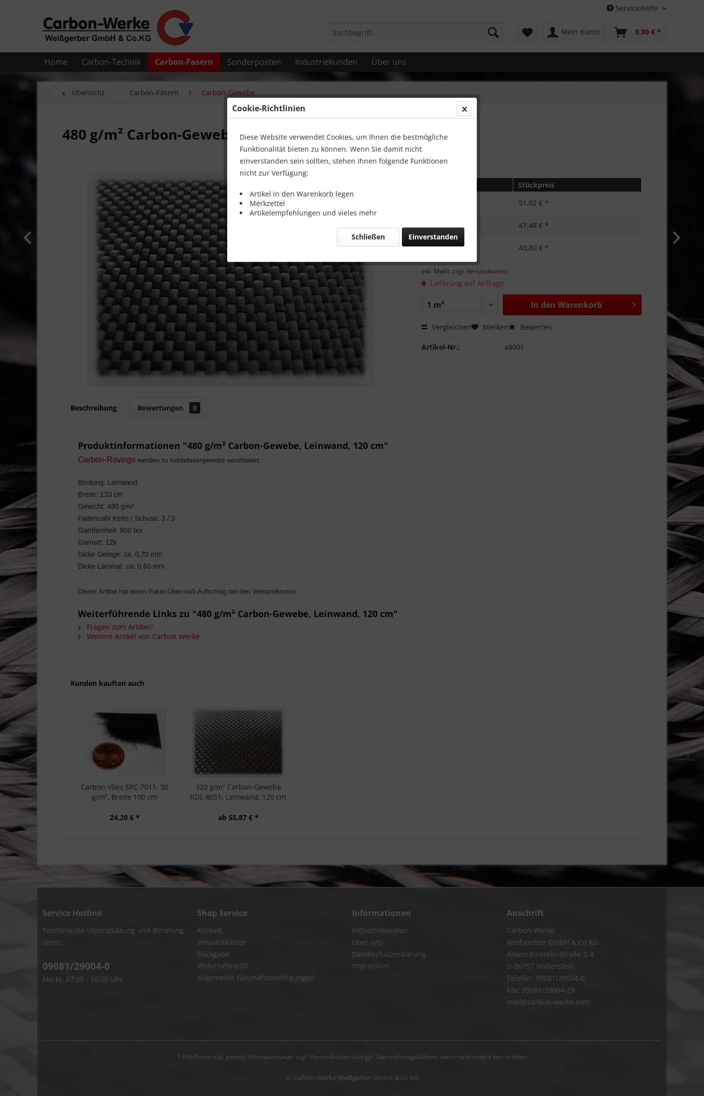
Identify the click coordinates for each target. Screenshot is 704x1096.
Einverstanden (433, 236)
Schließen (368, 236)
